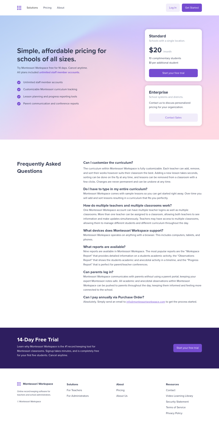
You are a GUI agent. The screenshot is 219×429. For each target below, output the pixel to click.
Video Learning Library (179, 396)
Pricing (120, 390)
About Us (121, 396)
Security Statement (177, 401)
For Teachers (74, 390)
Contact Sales (173, 117)
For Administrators (78, 396)
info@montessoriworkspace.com (145, 301)
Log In (173, 7)
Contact (170, 390)
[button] (32, 8)
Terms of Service (176, 407)
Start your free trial (173, 73)
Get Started (192, 7)
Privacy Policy (174, 413)
